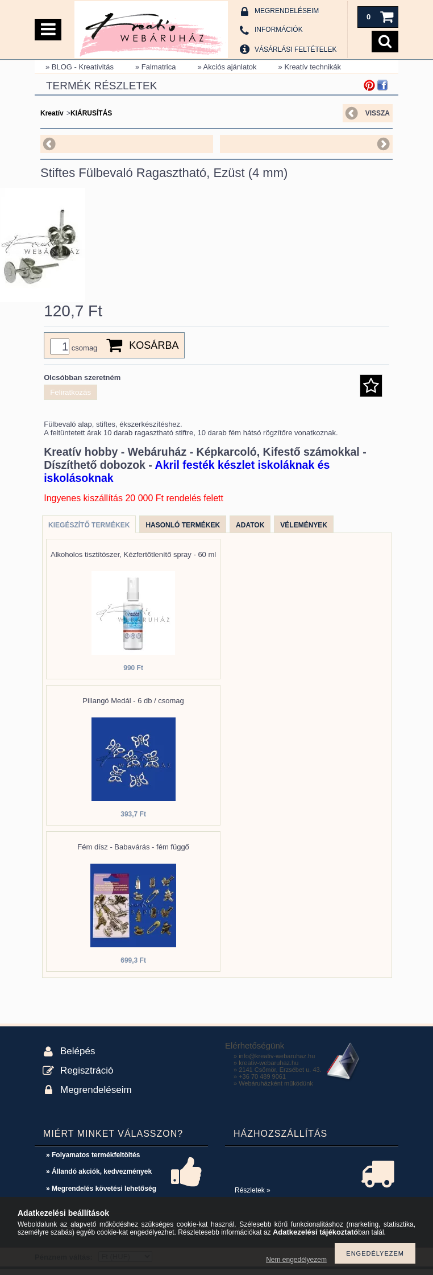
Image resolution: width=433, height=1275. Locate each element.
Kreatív (52, 113)
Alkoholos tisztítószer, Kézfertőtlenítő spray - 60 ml (133, 560)
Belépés (77, 1056)
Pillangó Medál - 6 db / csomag (133, 706)
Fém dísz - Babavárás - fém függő (133, 852)
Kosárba (153, 351)
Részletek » (252, 1196)
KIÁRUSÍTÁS (91, 113)
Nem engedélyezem (296, 1260)
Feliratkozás (70, 398)
